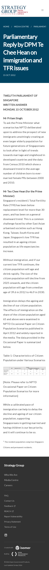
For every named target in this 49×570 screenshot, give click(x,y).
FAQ (6, 495)
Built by (18, 554)
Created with (19, 548)
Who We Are (10, 474)
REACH (7, 511)
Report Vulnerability (13, 516)
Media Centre (11, 480)
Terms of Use (10, 527)
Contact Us (9, 500)
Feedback (8, 506)
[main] (24, 237)
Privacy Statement (12, 521)
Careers (8, 485)
